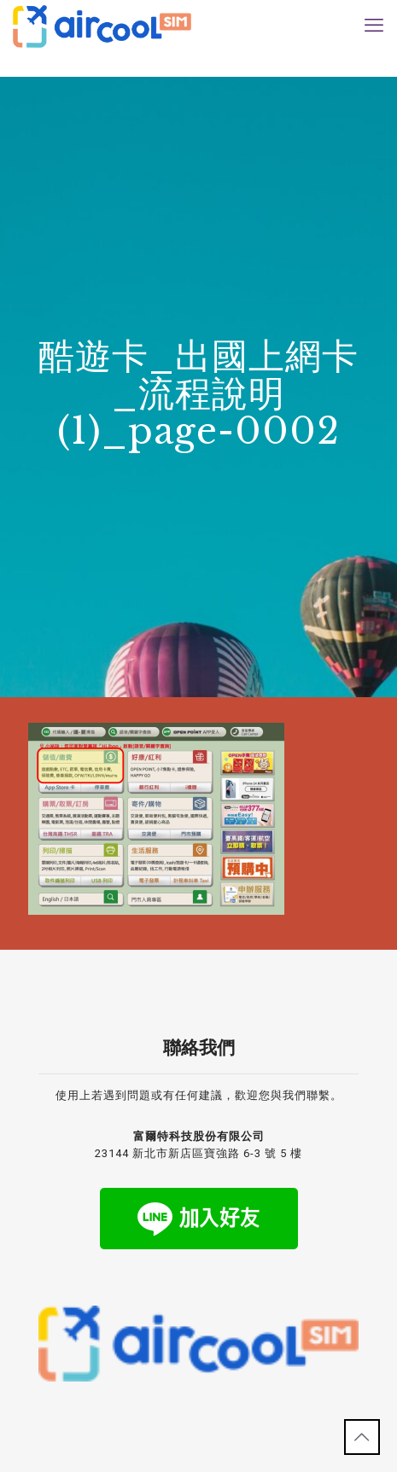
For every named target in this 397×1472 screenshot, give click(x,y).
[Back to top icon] (362, 1437)
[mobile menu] (373, 25)
